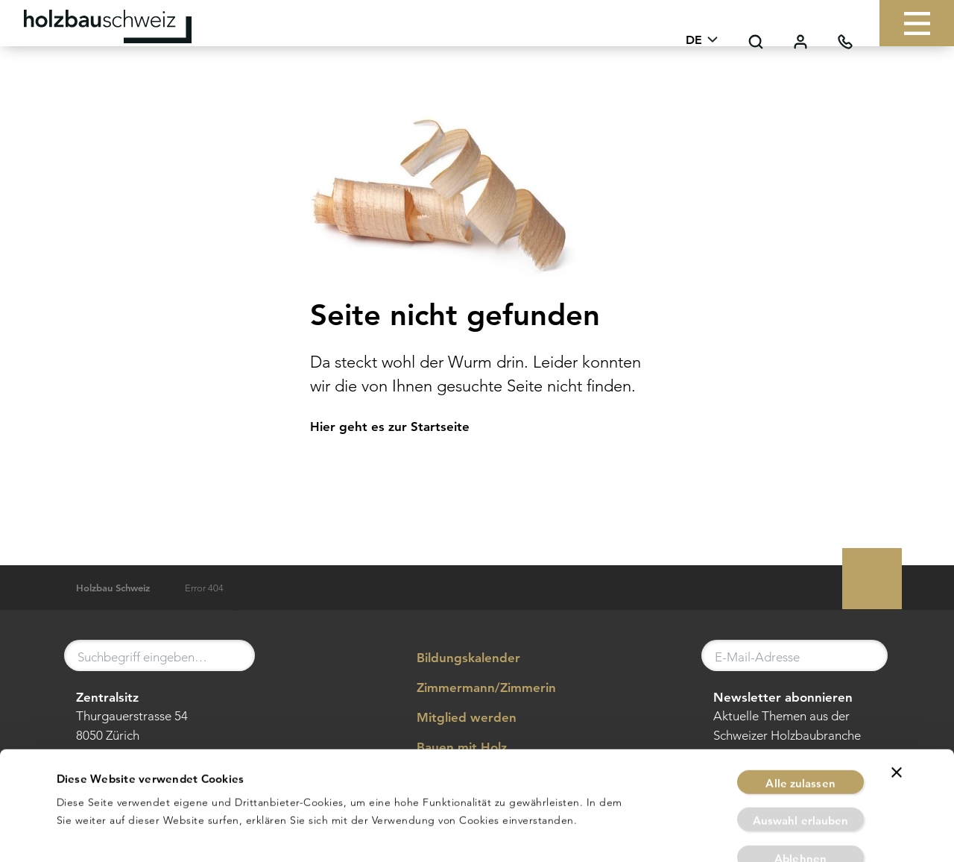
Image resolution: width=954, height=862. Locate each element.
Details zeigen (653, 832)
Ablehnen (800, 792)
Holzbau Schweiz (113, 588)
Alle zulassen (800, 717)
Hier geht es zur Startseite (390, 426)
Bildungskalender (457, 658)
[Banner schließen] (896, 706)
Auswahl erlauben (801, 755)
